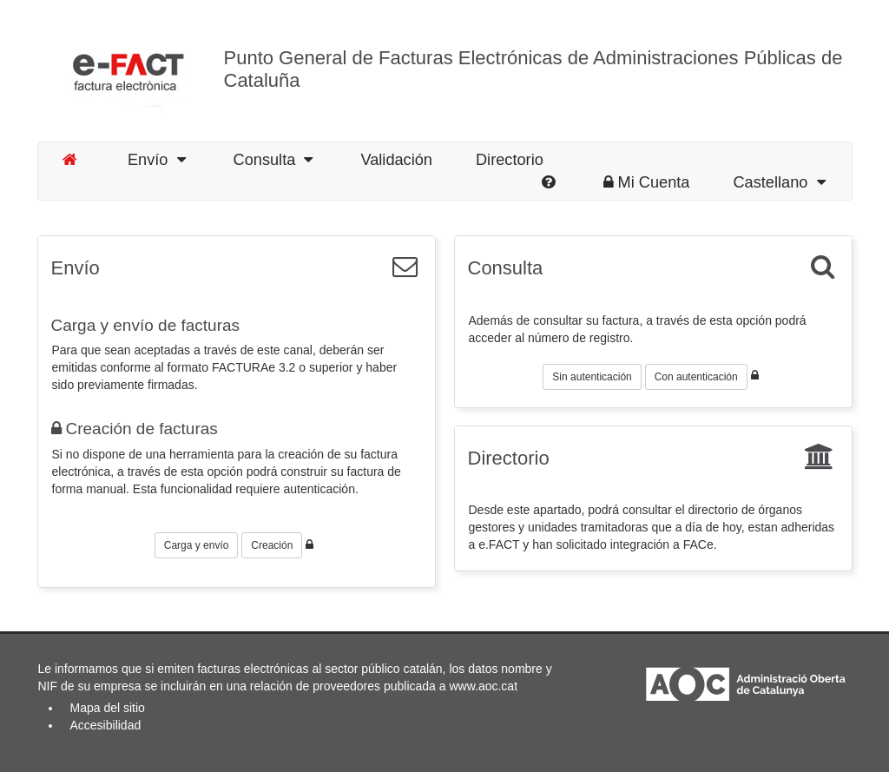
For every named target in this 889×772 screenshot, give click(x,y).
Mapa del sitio (107, 708)
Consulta (273, 159)
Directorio (509, 159)
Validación (396, 159)
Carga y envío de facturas (145, 325)
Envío (157, 159)
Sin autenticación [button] (591, 377)
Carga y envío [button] (196, 545)
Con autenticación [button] (696, 377)
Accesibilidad (106, 725)
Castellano (779, 182)
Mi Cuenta (646, 182)
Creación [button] (272, 545)
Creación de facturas (134, 428)
